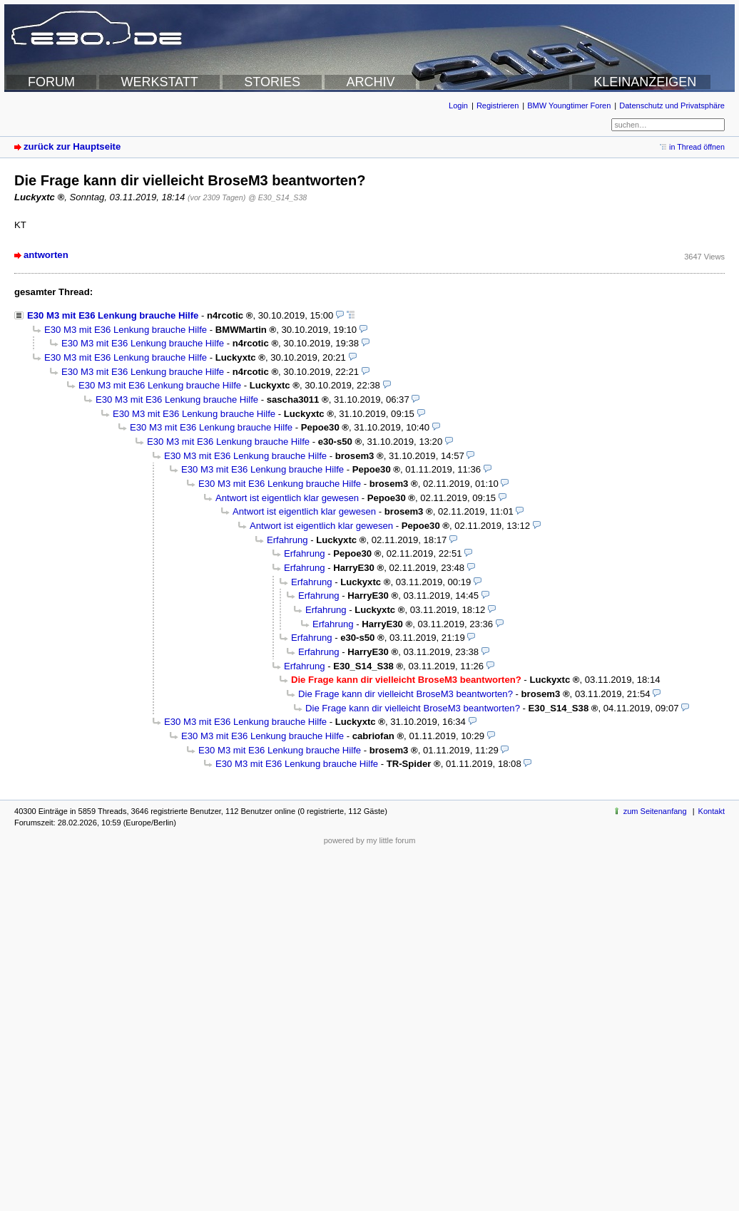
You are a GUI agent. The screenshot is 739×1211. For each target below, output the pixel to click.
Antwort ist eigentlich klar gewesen (287, 498)
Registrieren (497, 105)
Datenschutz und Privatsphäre (672, 105)
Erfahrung (287, 540)
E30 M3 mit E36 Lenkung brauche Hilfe (112, 315)
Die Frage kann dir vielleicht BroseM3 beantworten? (405, 694)
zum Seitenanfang (655, 811)
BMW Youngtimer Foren (569, 105)
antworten (46, 254)
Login (458, 105)
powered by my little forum (370, 840)
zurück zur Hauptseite (72, 146)
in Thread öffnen (697, 147)
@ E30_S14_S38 (277, 197)
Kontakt (711, 811)
